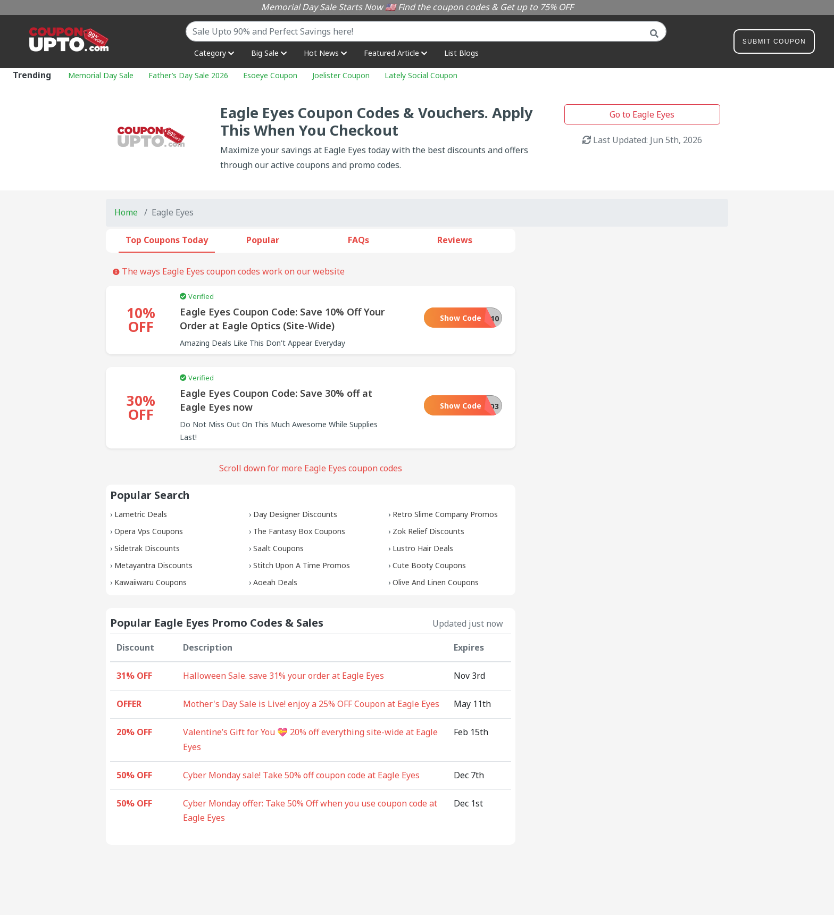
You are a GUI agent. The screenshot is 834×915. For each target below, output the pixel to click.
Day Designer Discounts (295, 514)
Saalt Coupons (278, 548)
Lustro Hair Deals (423, 548)
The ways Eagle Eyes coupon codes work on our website (229, 271)
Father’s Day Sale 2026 (188, 75)
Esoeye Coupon (270, 75)
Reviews (454, 240)
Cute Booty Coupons (429, 565)
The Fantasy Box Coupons (299, 531)
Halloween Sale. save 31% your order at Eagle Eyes (283, 675)
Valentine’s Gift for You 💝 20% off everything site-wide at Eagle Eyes (310, 739)
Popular (262, 240)
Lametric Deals (140, 514)
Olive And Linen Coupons (436, 582)
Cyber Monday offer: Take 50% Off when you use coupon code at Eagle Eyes (310, 810)
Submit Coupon (774, 43)
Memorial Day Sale (101, 75)
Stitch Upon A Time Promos (301, 565)
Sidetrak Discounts (147, 548)
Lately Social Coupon (421, 75)
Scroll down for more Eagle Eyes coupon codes (310, 468)
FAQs (358, 240)
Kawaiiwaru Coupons (150, 582)
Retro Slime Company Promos (445, 514)
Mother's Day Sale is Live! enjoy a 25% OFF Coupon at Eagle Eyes (311, 704)
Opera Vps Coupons (148, 531)
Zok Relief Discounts (428, 531)
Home (126, 212)
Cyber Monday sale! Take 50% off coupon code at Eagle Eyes (301, 775)
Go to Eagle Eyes (642, 114)
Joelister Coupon (341, 75)
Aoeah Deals (275, 582)
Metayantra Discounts (153, 565)
